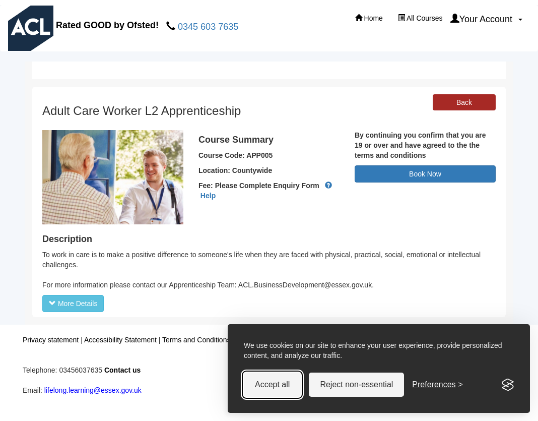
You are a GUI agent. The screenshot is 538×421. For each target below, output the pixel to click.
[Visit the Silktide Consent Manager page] (508, 385)
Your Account (486, 19)
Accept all (272, 384)
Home (369, 18)
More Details (73, 303)
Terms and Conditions (196, 340)
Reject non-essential (356, 384)
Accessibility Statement (120, 340)
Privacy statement (51, 340)
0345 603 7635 (208, 27)
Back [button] (464, 102)
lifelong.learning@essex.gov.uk (93, 390)
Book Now (425, 174)
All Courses (420, 18)
